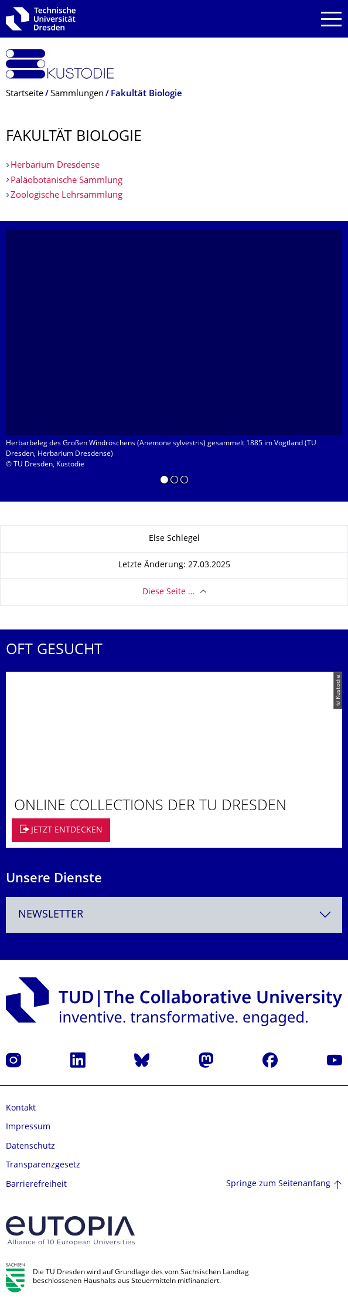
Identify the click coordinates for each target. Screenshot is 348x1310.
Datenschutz (30, 1146)
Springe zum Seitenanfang (278, 1184)
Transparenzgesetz (43, 1165)
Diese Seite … (168, 592)
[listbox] (174, 361)
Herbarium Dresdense (55, 165)
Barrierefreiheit (36, 1185)
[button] (164, 481)
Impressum (28, 1127)
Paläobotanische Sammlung (66, 181)
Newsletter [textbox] (50, 915)
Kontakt (21, 1108)
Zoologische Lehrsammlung (66, 195)
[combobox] (174, 915)
